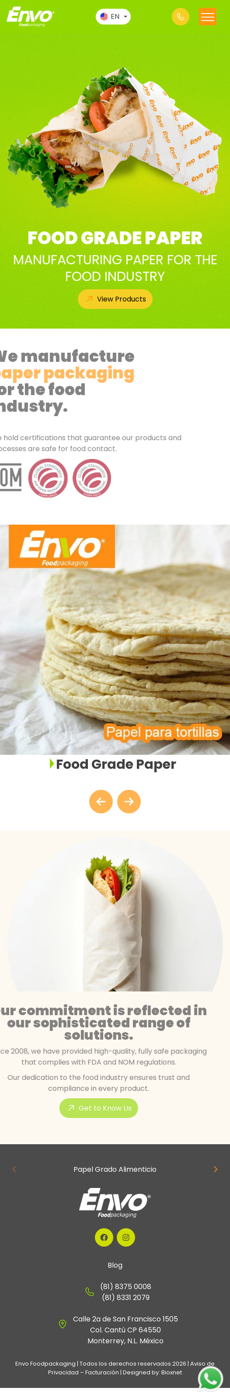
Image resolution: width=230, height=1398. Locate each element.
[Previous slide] (14, 1169)
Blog (115, 1265)
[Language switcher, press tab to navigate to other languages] (113, 17)
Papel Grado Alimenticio (115, 1169)
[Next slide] (129, 801)
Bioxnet (171, 1372)
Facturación (102, 1372)
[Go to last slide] (101, 801)
